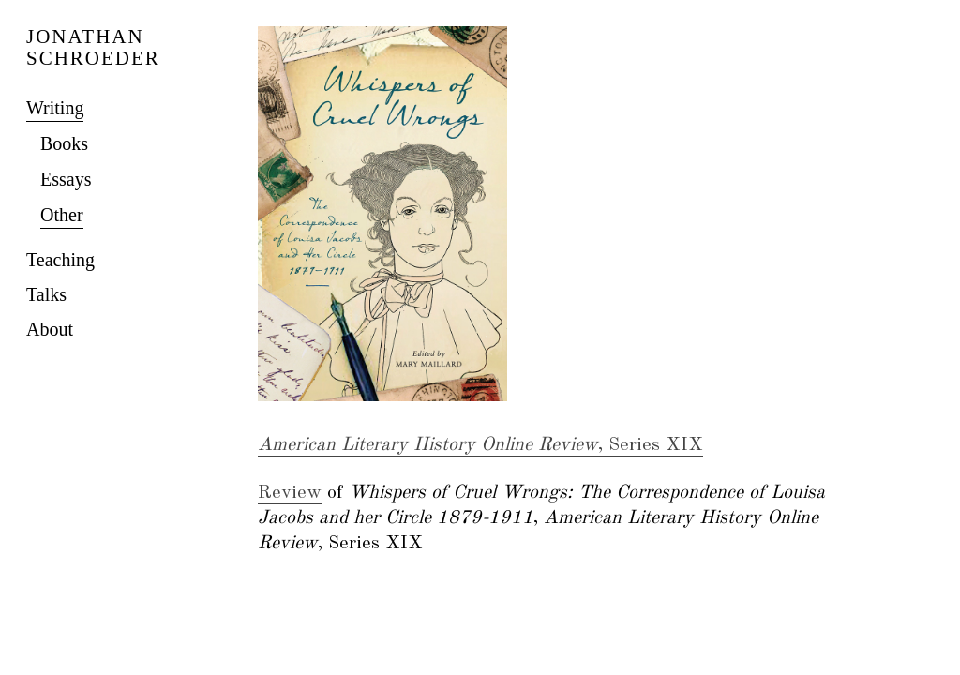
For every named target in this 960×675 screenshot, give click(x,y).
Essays (65, 179)
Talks (46, 294)
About (49, 329)
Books (64, 143)
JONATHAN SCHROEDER (93, 47)
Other (61, 214)
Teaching (60, 259)
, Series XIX (480, 445)
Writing (54, 108)
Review (290, 493)
